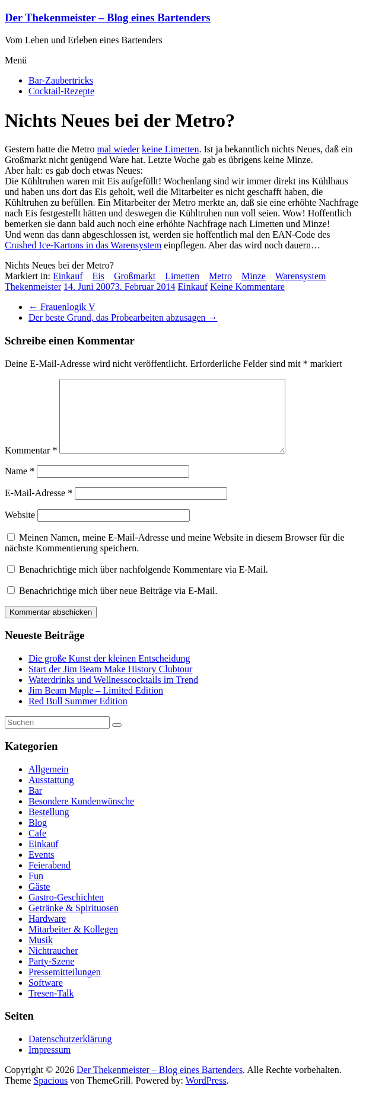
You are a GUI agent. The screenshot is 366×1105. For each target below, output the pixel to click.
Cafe (37, 847)
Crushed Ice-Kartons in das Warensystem (83, 245)
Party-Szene (51, 975)
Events (41, 869)
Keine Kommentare (247, 287)
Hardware (47, 933)
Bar (35, 805)
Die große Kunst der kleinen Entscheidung (109, 673)
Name (19, 485)
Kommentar (31, 464)
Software (45, 997)
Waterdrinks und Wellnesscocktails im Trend (113, 694)
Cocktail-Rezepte (61, 91)
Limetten (182, 276)
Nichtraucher (53, 965)
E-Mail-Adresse (38, 507)
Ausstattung (51, 794)
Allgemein (48, 783)
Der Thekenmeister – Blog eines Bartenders (108, 17)
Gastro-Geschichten (66, 911)
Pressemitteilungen (64, 986)
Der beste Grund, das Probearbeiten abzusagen (123, 317)
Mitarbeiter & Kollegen (73, 943)
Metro (220, 276)
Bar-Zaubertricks (60, 80)
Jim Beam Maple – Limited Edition (95, 705)
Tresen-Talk (51, 1007)
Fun (35, 890)
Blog (37, 837)
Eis (98, 276)
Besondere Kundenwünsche (81, 815)
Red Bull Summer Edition (78, 715)
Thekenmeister (33, 287)
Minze (253, 276)
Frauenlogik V (62, 307)
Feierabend (49, 879)
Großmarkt (134, 276)
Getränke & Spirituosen (73, 922)
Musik (40, 954)
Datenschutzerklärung (70, 1053)
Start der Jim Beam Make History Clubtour (110, 683)
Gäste (39, 901)
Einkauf (68, 276)
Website (20, 529)
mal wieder (118, 149)
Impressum (49, 1064)
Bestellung (48, 826)
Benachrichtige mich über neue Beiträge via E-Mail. (118, 605)
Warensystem (300, 276)
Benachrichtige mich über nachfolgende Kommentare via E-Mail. (143, 584)
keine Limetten (170, 149)
